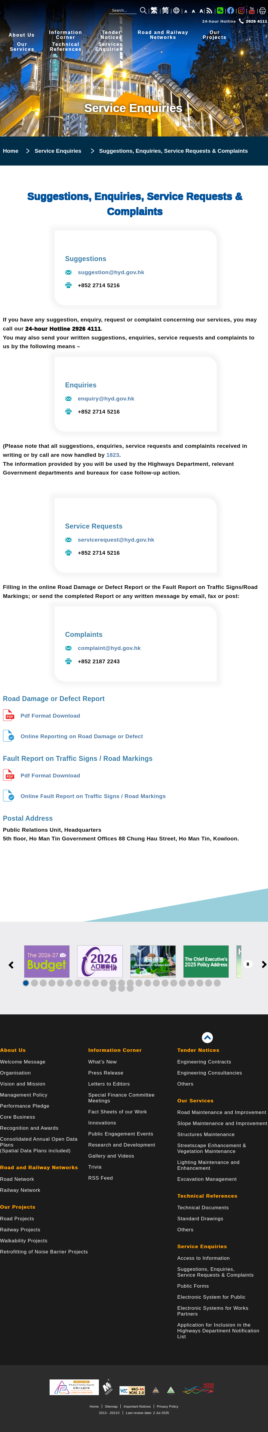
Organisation (15, 1073)
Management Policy (24, 1095)
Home (10, 151)
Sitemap (111, 1406)
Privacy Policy (167, 1406)
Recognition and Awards (29, 1128)
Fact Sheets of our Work (117, 1112)
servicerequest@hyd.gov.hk (116, 540)
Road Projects (17, 1218)
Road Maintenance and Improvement (221, 1112)
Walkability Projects (24, 1241)
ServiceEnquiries (109, 47)
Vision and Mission (23, 1084)
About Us (22, 35)
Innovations (102, 1123)
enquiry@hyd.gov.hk (106, 399)
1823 (112, 455)
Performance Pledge (24, 1106)
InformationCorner (65, 35)
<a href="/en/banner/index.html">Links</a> (134, 968)
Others (185, 1084)
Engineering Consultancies (209, 1073)
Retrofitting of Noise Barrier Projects (44, 1252)
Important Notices (137, 1406)
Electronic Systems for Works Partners (212, 1311)
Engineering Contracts (204, 1062)
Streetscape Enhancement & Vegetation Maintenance (211, 1148)
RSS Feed (100, 1178)
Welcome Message (23, 1062)
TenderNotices (111, 35)
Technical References (207, 1196)
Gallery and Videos (111, 1156)
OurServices (22, 47)
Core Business (17, 1117)
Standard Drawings (200, 1218)
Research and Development (121, 1145)
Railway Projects (20, 1229)
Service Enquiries (58, 151)
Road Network (17, 1179)
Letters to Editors (109, 1084)
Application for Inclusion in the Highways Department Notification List (218, 1330)
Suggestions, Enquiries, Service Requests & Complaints (215, 1272)
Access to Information (203, 1258)
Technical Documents (203, 1207)
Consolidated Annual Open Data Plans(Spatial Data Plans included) (39, 1144)
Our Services (195, 1101)
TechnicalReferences (66, 47)
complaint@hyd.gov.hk (109, 648)
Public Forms (193, 1286)
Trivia (95, 1167)
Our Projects (17, 1207)
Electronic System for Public (211, 1297)
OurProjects (215, 35)
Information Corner (115, 1050)
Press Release (106, 1073)
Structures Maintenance (206, 1134)
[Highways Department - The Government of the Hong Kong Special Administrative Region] (39, 12)
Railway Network (20, 1190)
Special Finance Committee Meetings (121, 1098)
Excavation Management (207, 1179)
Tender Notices (198, 1050)
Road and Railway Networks (39, 1167)
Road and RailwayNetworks (163, 35)
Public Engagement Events (120, 1134)
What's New (102, 1062)
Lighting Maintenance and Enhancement (208, 1165)
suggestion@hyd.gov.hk (111, 272)
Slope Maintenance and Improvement (222, 1123)
